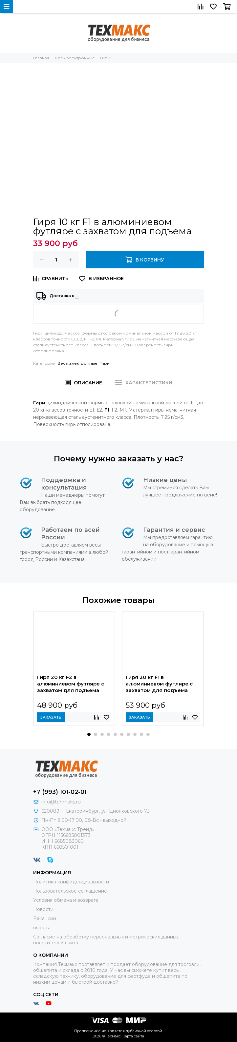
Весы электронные (77, 363)
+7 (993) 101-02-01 (60, 792)
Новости (43, 909)
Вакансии (44, 918)
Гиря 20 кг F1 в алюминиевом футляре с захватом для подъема (159, 683)
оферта (42, 928)
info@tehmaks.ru (61, 802)
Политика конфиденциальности (71, 882)
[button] (89, 734)
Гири (104, 363)
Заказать (50, 717)
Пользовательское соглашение (70, 891)
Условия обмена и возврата (65, 900)
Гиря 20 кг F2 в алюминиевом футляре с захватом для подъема (70, 683)
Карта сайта (133, 1036)
